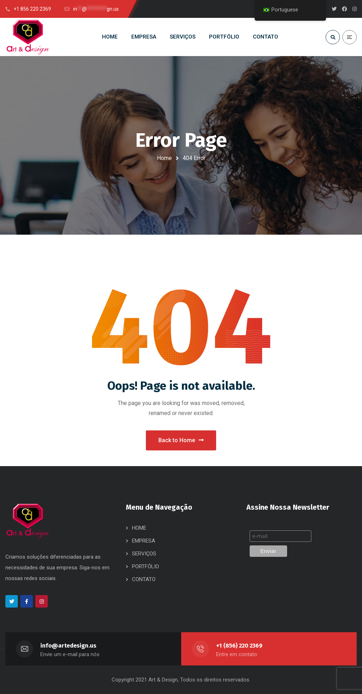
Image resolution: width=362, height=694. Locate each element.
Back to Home (181, 440)
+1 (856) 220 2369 (239, 645)
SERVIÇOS (144, 553)
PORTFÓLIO (145, 566)
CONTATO (143, 579)
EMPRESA (143, 541)
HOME (139, 528)
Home (164, 158)
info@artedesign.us (68, 645)
